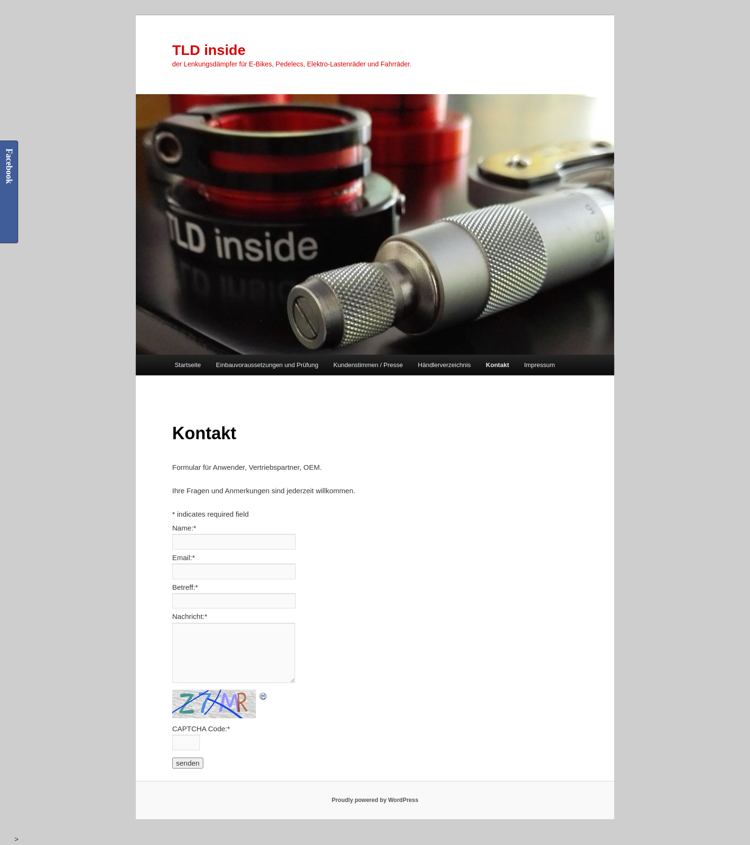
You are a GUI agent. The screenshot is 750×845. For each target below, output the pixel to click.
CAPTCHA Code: (201, 729)
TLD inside (208, 50)
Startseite (188, 364)
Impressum (539, 364)
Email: (183, 557)
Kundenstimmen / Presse (368, 364)
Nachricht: (189, 616)
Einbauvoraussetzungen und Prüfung (267, 364)
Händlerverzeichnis (444, 364)
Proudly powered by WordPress (374, 800)
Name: (184, 528)
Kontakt (497, 364)
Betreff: (185, 587)
